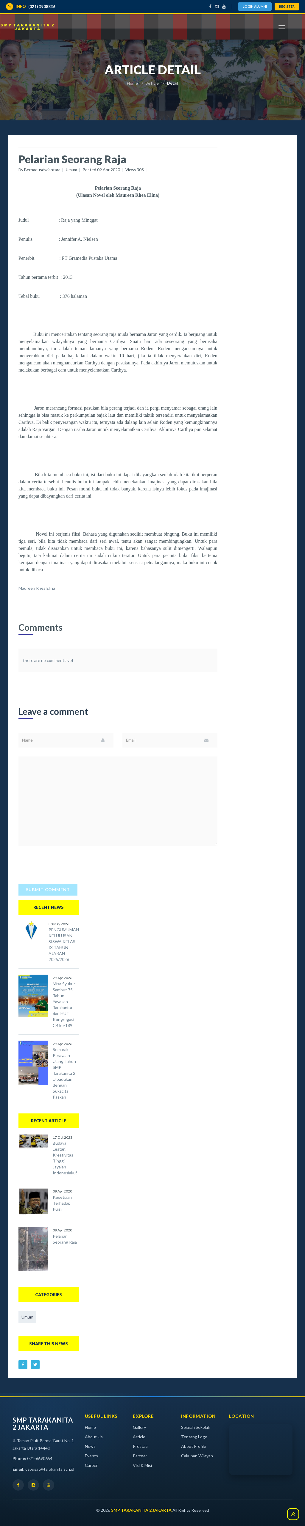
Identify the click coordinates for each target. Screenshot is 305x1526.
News (90, 1445)
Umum (27, 1316)
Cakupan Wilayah (197, 1455)
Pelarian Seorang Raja (65, 1238)
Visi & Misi (142, 1464)
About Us (94, 1436)
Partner (140, 1455)
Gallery (139, 1426)
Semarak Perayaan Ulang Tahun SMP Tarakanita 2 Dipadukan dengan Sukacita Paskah (64, 1072)
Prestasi (140, 1445)
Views (136, 169)
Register (287, 6)
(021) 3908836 (30, 6)
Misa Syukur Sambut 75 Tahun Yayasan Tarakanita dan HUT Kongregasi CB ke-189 (64, 1004)
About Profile (193, 1445)
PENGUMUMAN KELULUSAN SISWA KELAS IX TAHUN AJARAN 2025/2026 (64, 944)
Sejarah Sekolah (195, 1426)
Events (91, 1455)
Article (152, 83)
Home (132, 83)
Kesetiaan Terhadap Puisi (62, 1202)
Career (91, 1464)
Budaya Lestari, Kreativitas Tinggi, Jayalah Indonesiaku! (65, 1157)
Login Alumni (255, 6)
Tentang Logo (194, 1436)
